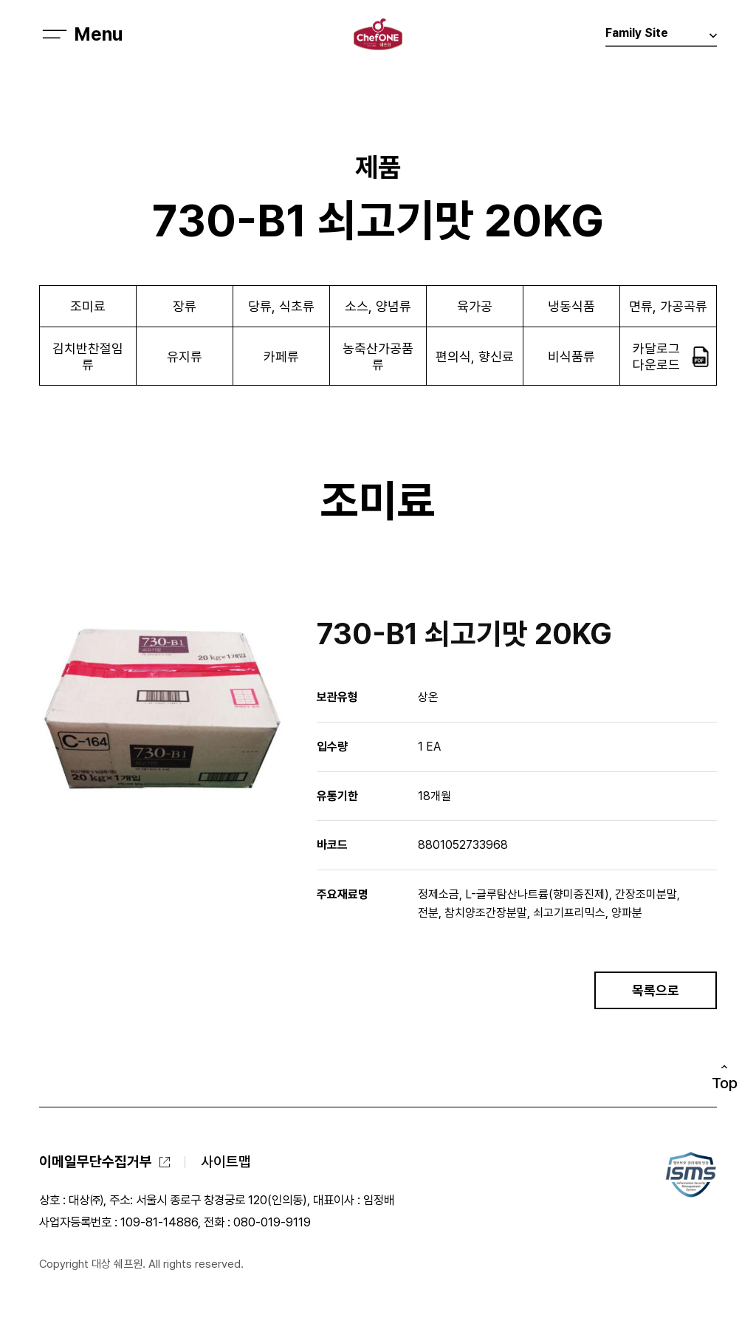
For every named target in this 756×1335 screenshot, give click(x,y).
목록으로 (655, 990)
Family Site (660, 37)
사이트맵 (226, 1161)
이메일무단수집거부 (95, 1161)
